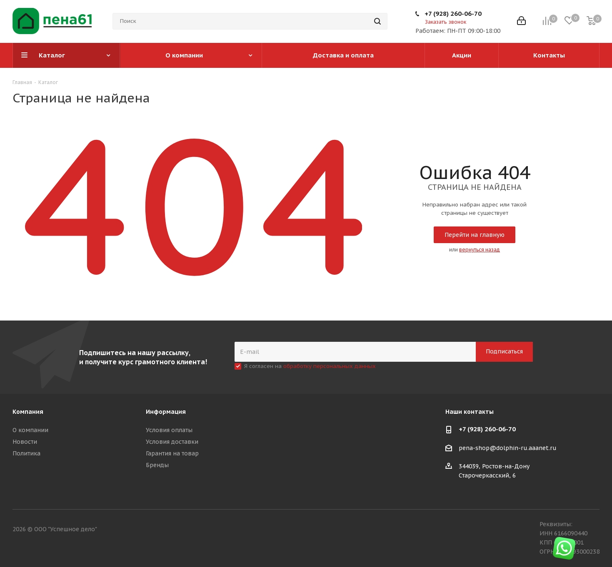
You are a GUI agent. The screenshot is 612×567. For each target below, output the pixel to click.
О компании (30, 430)
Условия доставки (172, 441)
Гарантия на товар (172, 453)
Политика (26, 453)
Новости (24, 441)
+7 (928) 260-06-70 (453, 13)
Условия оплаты (169, 430)
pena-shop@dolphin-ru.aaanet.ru (508, 448)
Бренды (157, 465)
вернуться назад (479, 249)
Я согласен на (310, 366)
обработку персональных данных (329, 366)
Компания (27, 411)
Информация (166, 411)
